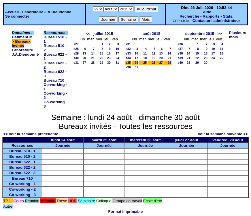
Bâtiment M (22, 37)
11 (145, 53)
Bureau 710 (54, 80)
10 (117, 48)
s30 (76, 58)
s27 (76, 44)
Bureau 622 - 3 (22, 173)
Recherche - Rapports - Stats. (206, 16)
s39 (180, 58)
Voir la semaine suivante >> (223, 134)
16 (109, 53)
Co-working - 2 (22, 189)
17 (117, 53)
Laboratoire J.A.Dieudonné (25, 52)
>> (220, 33)
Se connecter (17, 16)
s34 (128, 58)
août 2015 (152, 33)
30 (109, 62)
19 (153, 58)
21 (93, 58)
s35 (128, 62)
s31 (76, 62)
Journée (62, 145)
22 (101, 58)
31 (117, 62)
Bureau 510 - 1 (22, 151)
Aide (207, 12)
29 (101, 62)
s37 (180, 48)
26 (153, 62)
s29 (76, 53)
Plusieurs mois (237, 35)
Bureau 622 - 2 (22, 167)
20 (84, 58)
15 (101, 53)
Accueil (12, 12)
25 (145, 62)
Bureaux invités (21, 43)
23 (109, 58)
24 (117, 58)
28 (93, 62)
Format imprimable (125, 211)
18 (145, 58)
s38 (180, 53)
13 (84, 53)
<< (88, 33)
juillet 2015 (103, 33)
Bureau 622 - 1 (22, 162)
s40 (180, 62)
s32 (128, 48)
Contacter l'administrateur (216, 20)
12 (153, 53)
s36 (128, 67)
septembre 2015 (199, 33)
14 (93, 53)
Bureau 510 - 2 (22, 156)
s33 (128, 53)
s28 (76, 48)
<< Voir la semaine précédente (30, 134)
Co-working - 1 (22, 184)
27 (84, 62)
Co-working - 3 (22, 195)
